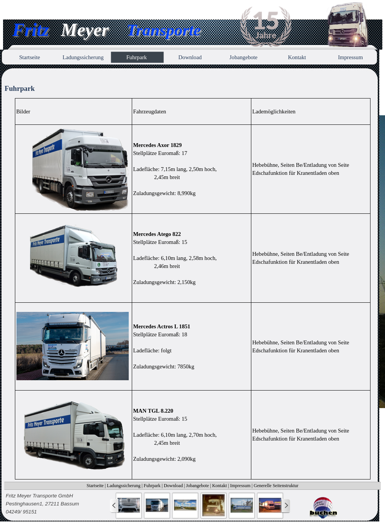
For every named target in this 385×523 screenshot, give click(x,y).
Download (173, 485)
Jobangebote (197, 485)
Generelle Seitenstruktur (276, 485)
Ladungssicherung (124, 485)
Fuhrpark (152, 485)
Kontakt (219, 485)
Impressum (240, 485)
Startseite (95, 485)
